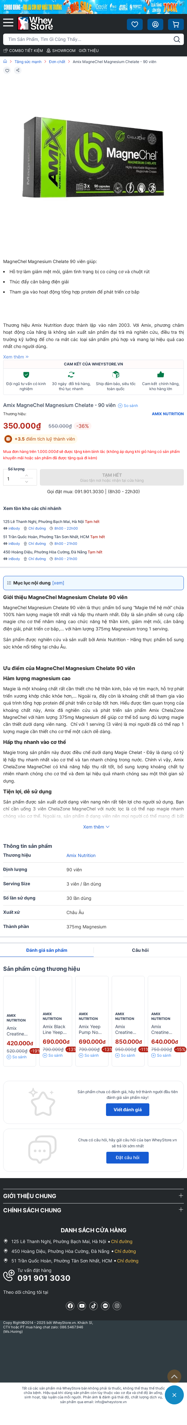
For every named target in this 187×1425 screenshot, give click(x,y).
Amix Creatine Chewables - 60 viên (164, 1035)
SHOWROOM (61, 50)
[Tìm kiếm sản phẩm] (93, 39)
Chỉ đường (34, 528)
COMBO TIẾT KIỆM (23, 50)
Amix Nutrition (168, 414)
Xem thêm (16, 357)
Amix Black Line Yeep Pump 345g (55, 1032)
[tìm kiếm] (177, 39)
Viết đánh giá (128, 1109)
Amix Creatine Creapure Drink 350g (127, 1035)
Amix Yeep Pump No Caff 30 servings (90, 1035)
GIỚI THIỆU (89, 50)
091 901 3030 (44, 1278)
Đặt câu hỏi (127, 1157)
